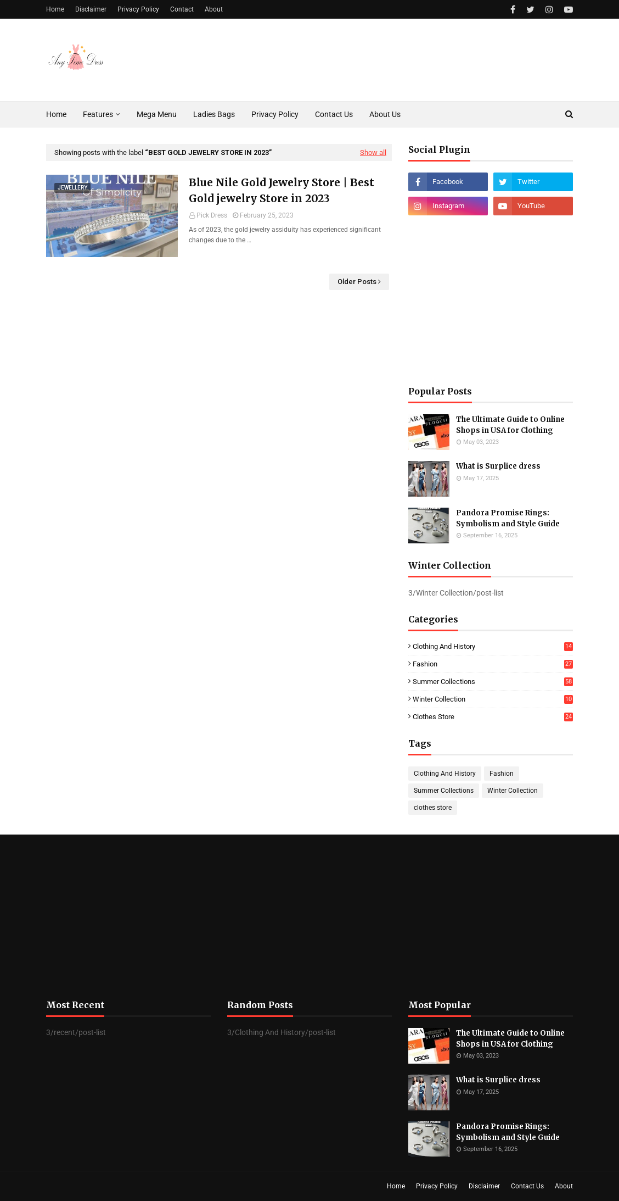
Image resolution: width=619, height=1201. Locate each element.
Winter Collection (493, 699)
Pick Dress (211, 215)
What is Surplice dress (498, 466)
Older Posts (356, 281)
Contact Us (527, 1186)
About (214, 9)
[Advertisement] (490, 300)
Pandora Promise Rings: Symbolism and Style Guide (508, 518)
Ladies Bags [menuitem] (214, 114)
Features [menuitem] (98, 114)
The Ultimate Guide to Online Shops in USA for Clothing (510, 425)
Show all (373, 152)
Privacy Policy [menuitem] (275, 114)
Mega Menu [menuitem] (157, 114)
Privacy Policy (138, 9)
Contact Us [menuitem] (334, 114)
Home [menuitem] (56, 114)
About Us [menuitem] (385, 114)
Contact (182, 9)
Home (55, 9)
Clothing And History (493, 646)
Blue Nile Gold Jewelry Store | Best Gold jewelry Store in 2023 (281, 190)
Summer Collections (493, 681)
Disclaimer (90, 9)
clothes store (493, 717)
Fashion (493, 664)
